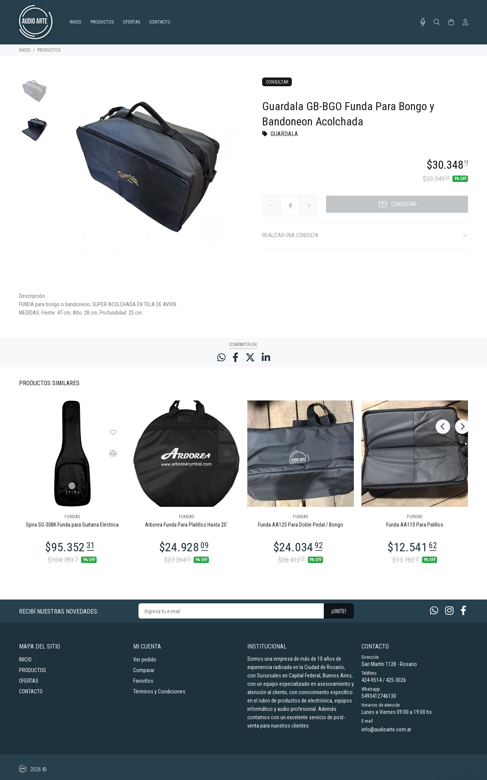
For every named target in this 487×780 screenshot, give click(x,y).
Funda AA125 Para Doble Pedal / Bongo (300, 525)
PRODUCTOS (48, 50)
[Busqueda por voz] (423, 22)
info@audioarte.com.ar (386, 729)
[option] (34, 95)
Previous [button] (443, 382)
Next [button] (461, 382)
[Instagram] (449, 611)
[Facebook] (463, 611)
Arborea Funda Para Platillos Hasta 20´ (186, 525)
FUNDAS (72, 516)
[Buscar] (437, 22)
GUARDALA (284, 134)
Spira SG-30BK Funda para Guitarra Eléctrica (72, 525)
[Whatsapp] (434, 611)
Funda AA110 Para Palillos (414, 525)
